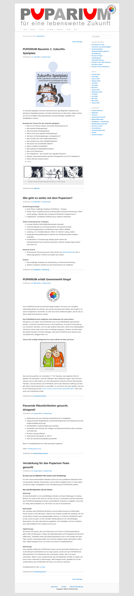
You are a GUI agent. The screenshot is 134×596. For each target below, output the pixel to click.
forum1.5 (94, 115)
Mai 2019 (94, 87)
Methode (33, 29)
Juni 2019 (95, 85)
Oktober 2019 (96, 81)
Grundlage (50, 29)
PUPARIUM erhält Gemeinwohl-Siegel (47, 279)
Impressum (54, 586)
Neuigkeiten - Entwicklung (41, 269)
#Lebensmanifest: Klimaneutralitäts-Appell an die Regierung (100, 51)
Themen (41, 29)
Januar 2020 (95, 78)
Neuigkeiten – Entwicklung (100, 121)
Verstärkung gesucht (40, 571)
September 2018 (97, 92)
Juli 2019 (94, 83)
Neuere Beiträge (78, 41)
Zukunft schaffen (97, 134)
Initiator (68, 29)
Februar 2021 (96, 74)
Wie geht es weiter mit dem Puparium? (48, 198)
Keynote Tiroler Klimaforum (100, 66)
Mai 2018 (94, 98)
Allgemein (36, 188)
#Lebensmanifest (97, 110)
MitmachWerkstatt (69, 252)
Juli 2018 (94, 94)
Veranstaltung (96, 128)
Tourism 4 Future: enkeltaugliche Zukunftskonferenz (98, 58)
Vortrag (94, 132)
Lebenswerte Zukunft (40, 396)
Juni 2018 (95, 96)
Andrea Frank (40, 36)
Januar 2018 (95, 103)
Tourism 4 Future (97, 126)
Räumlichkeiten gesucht (41, 453)
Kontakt (42, 567)
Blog (75, 29)
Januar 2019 (95, 90)
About (25, 29)
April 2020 (95, 76)
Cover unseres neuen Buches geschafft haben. (58, 388)
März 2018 (95, 100)
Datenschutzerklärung (76, 586)
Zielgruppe (60, 29)
